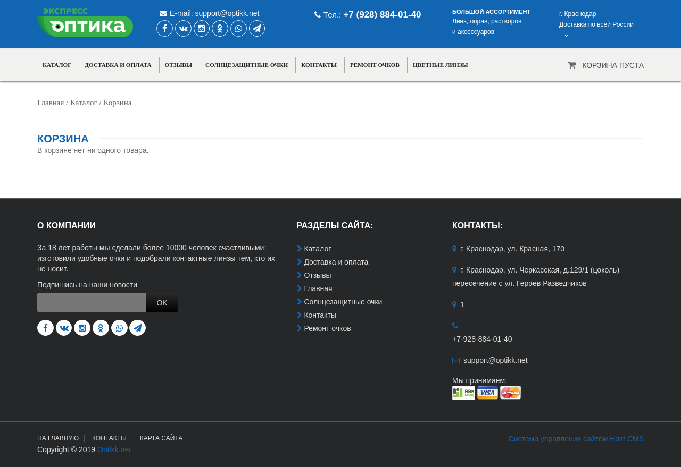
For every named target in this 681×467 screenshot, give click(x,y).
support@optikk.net (227, 13)
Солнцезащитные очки (246, 65)
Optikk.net (114, 449)
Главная (50, 102)
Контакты (319, 65)
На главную (58, 438)
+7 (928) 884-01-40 (382, 15)
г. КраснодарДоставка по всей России (596, 24)
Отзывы (179, 65)
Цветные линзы (440, 65)
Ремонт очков (375, 65)
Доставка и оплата (118, 65)
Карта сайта (161, 438)
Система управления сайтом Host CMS (576, 439)
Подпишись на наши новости (87, 285)
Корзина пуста (613, 65)
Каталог (57, 65)
